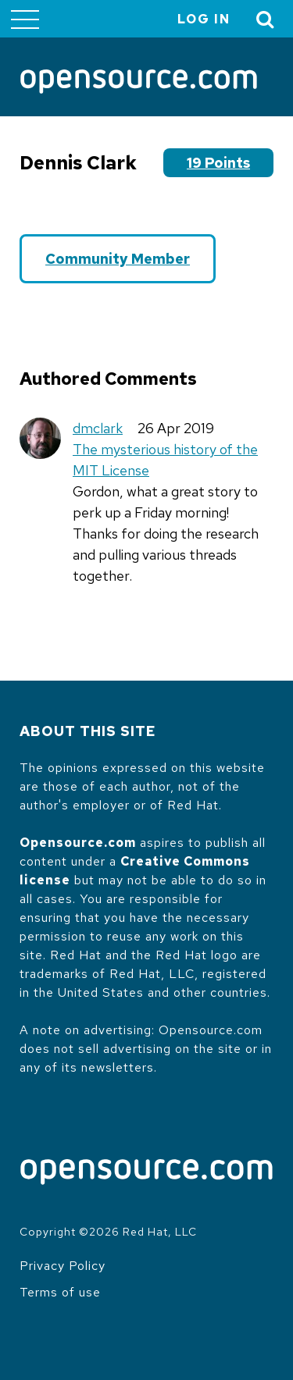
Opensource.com (78, 842)
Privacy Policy (62, 1265)
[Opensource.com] (139, 83)
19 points (218, 163)
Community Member (117, 259)
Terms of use (60, 1292)
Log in (203, 19)
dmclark (98, 428)
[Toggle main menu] (25, 18)
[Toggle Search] (265, 19)
